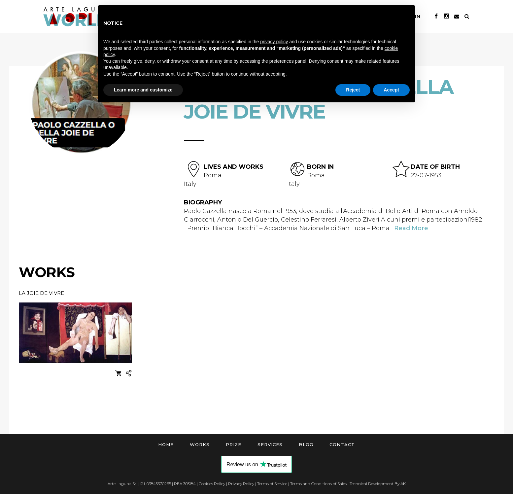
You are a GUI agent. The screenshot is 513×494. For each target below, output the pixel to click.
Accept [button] (391, 89)
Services (270, 444)
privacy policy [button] (274, 41)
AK (403, 483)
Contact (342, 444)
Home (166, 444)
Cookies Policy (212, 483)
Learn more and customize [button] (143, 89)
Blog (306, 444)
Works (200, 444)
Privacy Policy (241, 483)
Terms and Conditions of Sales (318, 483)
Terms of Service (272, 483)
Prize (233, 444)
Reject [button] (353, 89)
